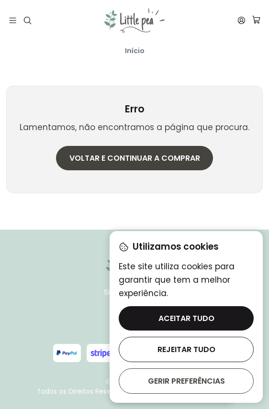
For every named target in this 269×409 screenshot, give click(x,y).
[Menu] (13, 20)
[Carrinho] (256, 20)
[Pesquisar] (27, 20)
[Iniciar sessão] (241, 20)
